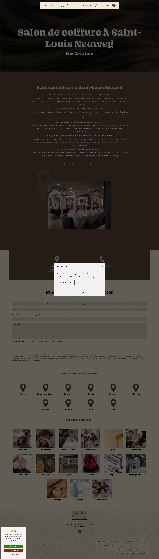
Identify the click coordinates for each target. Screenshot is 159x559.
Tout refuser (13, 550)
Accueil (46, 5)
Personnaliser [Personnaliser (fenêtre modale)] (13, 554)
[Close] (102, 266)
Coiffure (54, 5)
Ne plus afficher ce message (93, 293)
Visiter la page (66, 282)
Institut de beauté (64, 5)
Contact (108, 5)
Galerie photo (95, 5)
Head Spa (77, 5)
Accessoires (87, 5)
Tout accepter (13, 546)
